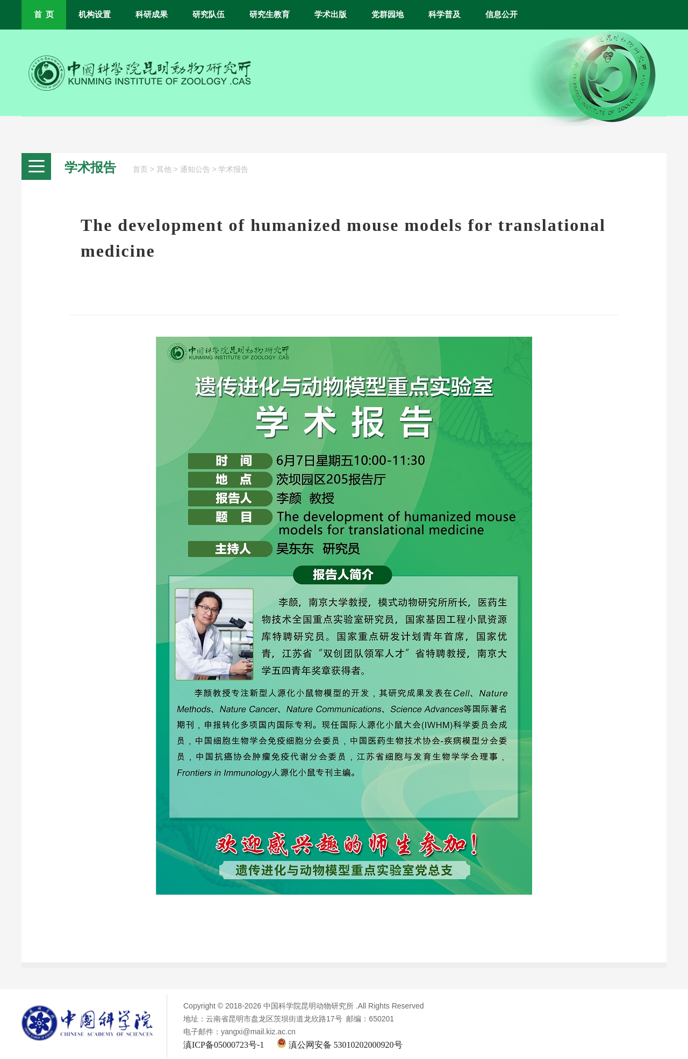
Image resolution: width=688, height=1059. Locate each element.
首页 (140, 169)
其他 (163, 169)
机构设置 (94, 14)
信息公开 (501, 14)
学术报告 (233, 169)
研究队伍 (208, 14)
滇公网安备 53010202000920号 (340, 1044)
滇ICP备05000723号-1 (223, 1044)
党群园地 (387, 14)
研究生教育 (269, 14)
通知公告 (195, 169)
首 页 (44, 14)
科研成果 (151, 14)
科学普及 (444, 14)
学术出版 (330, 14)
